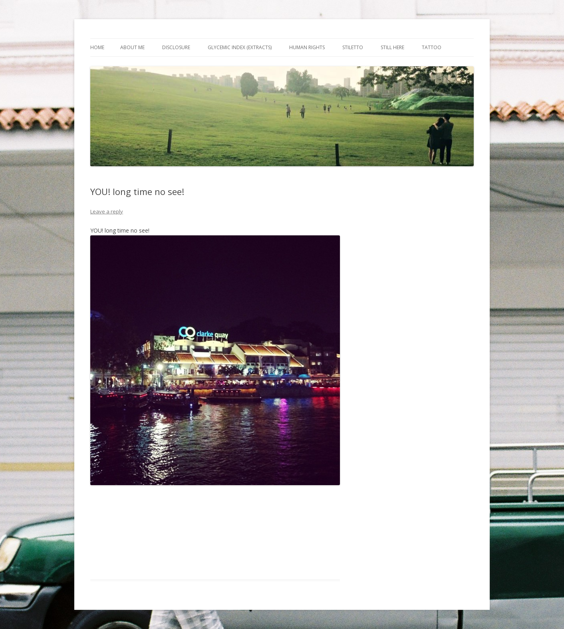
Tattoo (431, 47)
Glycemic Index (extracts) (240, 47)
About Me (132, 47)
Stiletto (352, 47)
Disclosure (176, 47)
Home (97, 47)
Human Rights (307, 47)
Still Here (392, 47)
